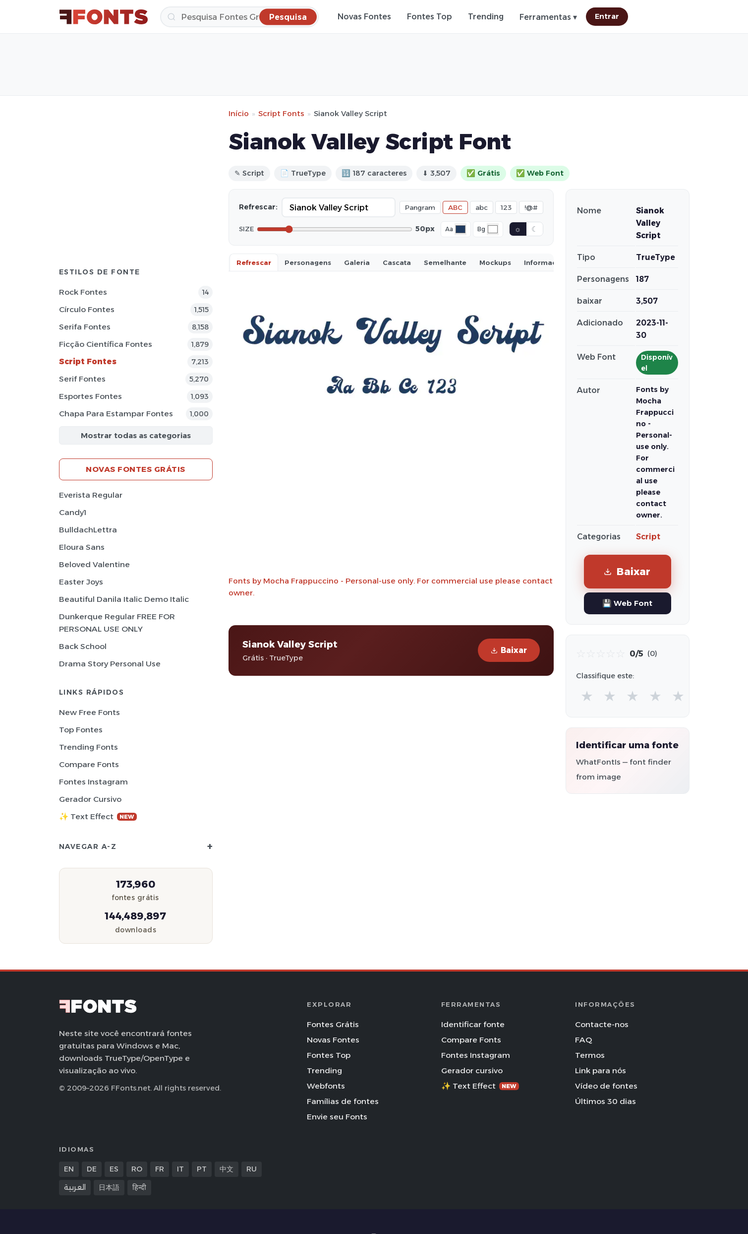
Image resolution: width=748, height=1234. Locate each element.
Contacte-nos (602, 1024)
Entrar (607, 16)
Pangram (420, 207)
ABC (455, 207)
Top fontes (81, 729)
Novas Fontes (364, 16)
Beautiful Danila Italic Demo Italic (124, 599)
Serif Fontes (82, 379)
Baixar (509, 650)
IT (180, 1169)
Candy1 (72, 512)
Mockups (495, 262)
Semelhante (445, 262)
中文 (226, 1169)
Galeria (357, 262)
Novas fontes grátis (135, 469)
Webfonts (326, 1086)
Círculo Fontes (87, 309)
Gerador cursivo (90, 799)
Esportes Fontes (90, 396)
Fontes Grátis (333, 1024)
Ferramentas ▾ (548, 17)
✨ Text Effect (98, 816)
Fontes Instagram (93, 781)
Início (239, 113)
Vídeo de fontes (606, 1086)
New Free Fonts (89, 712)
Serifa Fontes (85, 326)
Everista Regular (90, 495)
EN (69, 1169)
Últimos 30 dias (605, 1101)
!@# (531, 207)
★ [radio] (586, 696)
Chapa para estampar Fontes (116, 413)
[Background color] (493, 229)
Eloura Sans (82, 547)
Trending (486, 16)
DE (92, 1169)
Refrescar (253, 262)
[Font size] (334, 229)
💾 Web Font (627, 603)
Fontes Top (429, 16)
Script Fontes (87, 361)
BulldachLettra (88, 529)
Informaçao (545, 262)
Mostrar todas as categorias (136, 435)
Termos (590, 1055)
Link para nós (600, 1070)
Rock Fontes (83, 292)
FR (159, 1169)
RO (136, 1169)
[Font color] (460, 229)
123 (506, 207)
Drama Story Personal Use (110, 663)
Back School (83, 646)
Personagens (308, 262)
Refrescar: (258, 206)
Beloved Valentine (94, 564)
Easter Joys (81, 581)
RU (251, 1169)
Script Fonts (281, 113)
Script (648, 536)
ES (114, 1169)
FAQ (583, 1039)
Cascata (397, 262)
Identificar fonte (473, 1024)
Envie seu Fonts (337, 1116)
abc (481, 207)
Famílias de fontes (343, 1101)
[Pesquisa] (239, 16)
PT (202, 1169)
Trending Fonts (88, 747)
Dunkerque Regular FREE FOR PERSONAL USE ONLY (117, 623)
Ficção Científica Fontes (105, 344)
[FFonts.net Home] (103, 17)
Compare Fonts (89, 764)
